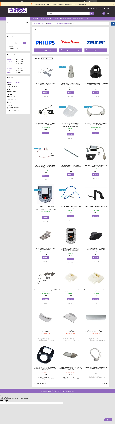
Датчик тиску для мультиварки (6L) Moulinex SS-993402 (96, 165)
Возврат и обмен (78, 18)
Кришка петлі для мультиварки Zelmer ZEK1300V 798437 (96, 290)
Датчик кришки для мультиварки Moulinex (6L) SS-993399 (45, 124)
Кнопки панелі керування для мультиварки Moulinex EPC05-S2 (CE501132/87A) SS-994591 (70, 125)
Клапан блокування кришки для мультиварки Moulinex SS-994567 (71, 84)
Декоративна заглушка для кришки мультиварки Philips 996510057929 (96, 330)
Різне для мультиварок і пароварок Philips (45, 50)
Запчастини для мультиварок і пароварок (58, 23)
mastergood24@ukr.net (14, 82)
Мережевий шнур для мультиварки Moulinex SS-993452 (96, 124)
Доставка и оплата (65, 18)
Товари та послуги (41, 23)
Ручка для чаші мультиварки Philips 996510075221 (45, 330)
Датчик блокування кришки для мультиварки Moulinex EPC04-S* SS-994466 (45, 166)
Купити (46, 92)
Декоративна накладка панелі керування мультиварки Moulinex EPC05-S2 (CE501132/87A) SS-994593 (45, 208)
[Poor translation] (5, 401)
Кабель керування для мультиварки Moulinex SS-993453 (96, 368)
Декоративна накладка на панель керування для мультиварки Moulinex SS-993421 (45, 368)
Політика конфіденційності (67, 391)
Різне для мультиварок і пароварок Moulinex (70, 50)
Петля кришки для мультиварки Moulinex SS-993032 (45, 84)
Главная (34, 18)
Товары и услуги (45, 18)
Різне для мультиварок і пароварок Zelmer (96, 50)
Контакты (56, 18)
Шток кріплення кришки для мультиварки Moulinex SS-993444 (71, 165)
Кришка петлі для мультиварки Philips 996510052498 (70, 330)
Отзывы (9, 31)
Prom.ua (65, 390)
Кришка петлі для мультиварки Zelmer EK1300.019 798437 (70, 290)
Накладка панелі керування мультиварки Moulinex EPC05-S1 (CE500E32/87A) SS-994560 (70, 249)
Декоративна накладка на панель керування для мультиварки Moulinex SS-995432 (70, 368)
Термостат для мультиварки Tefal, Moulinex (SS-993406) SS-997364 (70, 207)
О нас (86, 18)
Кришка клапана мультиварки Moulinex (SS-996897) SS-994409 (96, 84)
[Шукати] (92, 13)
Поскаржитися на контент (54, 391)
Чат (108, 420)
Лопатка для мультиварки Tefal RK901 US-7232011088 (95, 207)
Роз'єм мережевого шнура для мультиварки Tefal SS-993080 (96, 249)
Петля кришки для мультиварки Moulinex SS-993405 (45, 249)
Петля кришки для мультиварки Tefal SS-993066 (45, 290)
